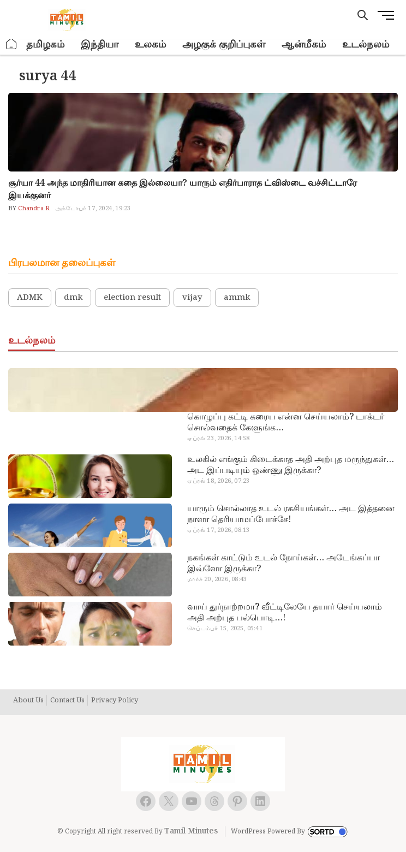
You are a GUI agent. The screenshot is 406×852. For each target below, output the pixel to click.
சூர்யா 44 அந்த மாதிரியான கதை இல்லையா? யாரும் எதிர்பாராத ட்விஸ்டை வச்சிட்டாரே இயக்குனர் (182, 189)
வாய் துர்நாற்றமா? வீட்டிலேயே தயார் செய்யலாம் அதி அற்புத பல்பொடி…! (284, 613)
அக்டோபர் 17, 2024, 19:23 (92, 209)
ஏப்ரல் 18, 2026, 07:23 (218, 481)
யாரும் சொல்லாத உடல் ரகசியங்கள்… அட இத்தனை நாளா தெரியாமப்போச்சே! (291, 514)
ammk (237, 297)
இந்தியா (99, 44)
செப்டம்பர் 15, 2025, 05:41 (224, 629)
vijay (192, 297)
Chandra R (33, 209)
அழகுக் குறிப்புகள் (223, 44)
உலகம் (150, 44)
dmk (73, 297)
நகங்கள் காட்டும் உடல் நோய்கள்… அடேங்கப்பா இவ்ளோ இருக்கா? (283, 564)
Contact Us (67, 700)
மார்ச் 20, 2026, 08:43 (217, 579)
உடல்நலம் (365, 44)
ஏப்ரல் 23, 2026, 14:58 (218, 438)
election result (132, 297)
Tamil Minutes (191, 831)
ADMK (30, 297)
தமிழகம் (45, 44)
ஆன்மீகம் (304, 44)
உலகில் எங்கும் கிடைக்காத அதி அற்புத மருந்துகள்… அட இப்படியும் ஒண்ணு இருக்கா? (290, 465)
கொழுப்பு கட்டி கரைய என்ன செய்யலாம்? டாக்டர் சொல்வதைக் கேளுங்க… (285, 423)
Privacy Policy (114, 700)
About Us (28, 700)
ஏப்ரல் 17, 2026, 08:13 (218, 530)
